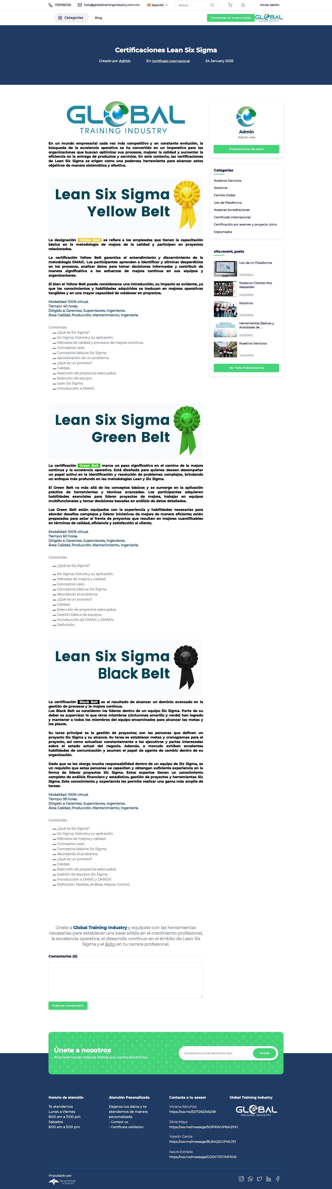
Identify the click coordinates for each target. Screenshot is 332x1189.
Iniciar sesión (269, 5)
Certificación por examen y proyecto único (245, 224)
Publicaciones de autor (246, 149)
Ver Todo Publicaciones (246, 367)
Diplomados (223, 231)
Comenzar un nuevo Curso (259, 18)
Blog (135, 18)
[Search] (196, 5)
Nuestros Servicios (227, 180)
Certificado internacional (170, 61)
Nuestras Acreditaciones (232, 209)
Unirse (264, 1053)
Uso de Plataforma (228, 202)
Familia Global (224, 195)
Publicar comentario (67, 1005)
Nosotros (220, 187)
